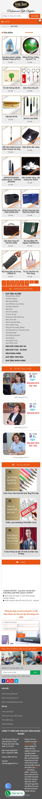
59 (31, 282)
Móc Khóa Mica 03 (30, 88)
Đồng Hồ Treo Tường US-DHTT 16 (31, 58)
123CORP (26, 795)
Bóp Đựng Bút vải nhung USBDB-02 (11, 272)
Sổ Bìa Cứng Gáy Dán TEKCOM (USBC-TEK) (30, 211)
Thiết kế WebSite (7, 724)
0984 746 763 (17, 793)
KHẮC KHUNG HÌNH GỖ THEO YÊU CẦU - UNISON (21, 600)
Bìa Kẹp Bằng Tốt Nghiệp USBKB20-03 (31, 242)
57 (22, 282)
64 (18, 284)
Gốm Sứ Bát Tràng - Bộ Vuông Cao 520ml (31, 178)
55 (12, 282)
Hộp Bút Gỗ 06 (11, 116)
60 (36, 282)
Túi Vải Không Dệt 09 (11, 88)
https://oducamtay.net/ (10, 694)
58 (27, 282)
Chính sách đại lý (7, 711)
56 (17, 282)
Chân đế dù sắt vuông (30, 147)
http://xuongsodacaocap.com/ (12, 702)
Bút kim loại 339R (31, 118)
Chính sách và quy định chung (12, 716)
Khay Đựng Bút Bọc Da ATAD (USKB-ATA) (11, 211)
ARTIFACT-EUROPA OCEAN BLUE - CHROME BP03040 (11, 179)
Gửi (21, 635)
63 (13, 284)
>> (27, 284)
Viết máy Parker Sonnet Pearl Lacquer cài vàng (11, 148)
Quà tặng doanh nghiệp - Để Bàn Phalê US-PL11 (11, 58)
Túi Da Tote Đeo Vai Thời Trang (30, 272)
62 (9, 284)
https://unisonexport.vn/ (10, 698)
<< (4, 282)
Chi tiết (11, 62)
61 (4, 284)
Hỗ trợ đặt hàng (7, 720)
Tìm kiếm (34, 16)
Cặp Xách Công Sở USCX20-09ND (11, 242)
